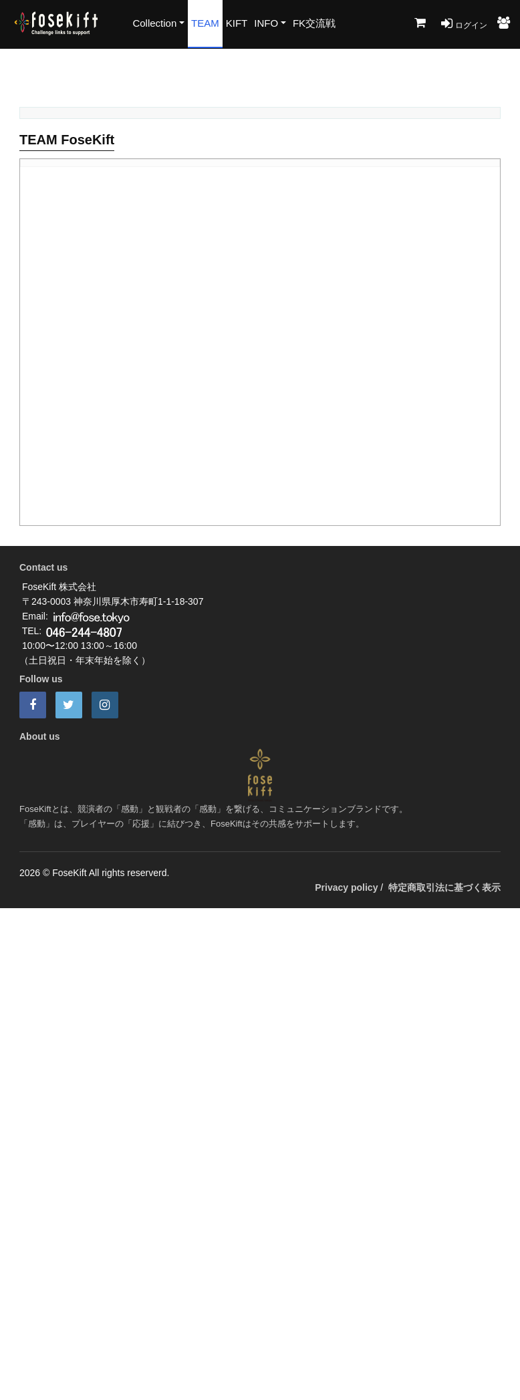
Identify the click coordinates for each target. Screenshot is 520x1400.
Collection (154, 23)
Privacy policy (346, 887)
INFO (266, 23)
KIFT (237, 23)
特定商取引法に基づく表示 (444, 887)
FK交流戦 (314, 23)
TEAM (205, 23)
